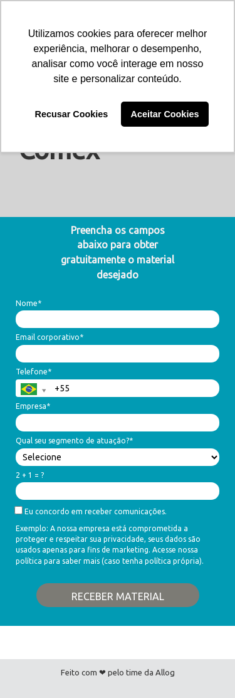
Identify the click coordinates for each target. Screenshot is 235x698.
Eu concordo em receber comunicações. (91, 511)
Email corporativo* (49, 337)
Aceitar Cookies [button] (165, 114)
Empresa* (33, 406)
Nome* (28, 303)
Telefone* (33, 372)
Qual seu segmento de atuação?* (74, 440)
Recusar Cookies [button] (71, 114)
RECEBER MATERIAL (117, 596)
